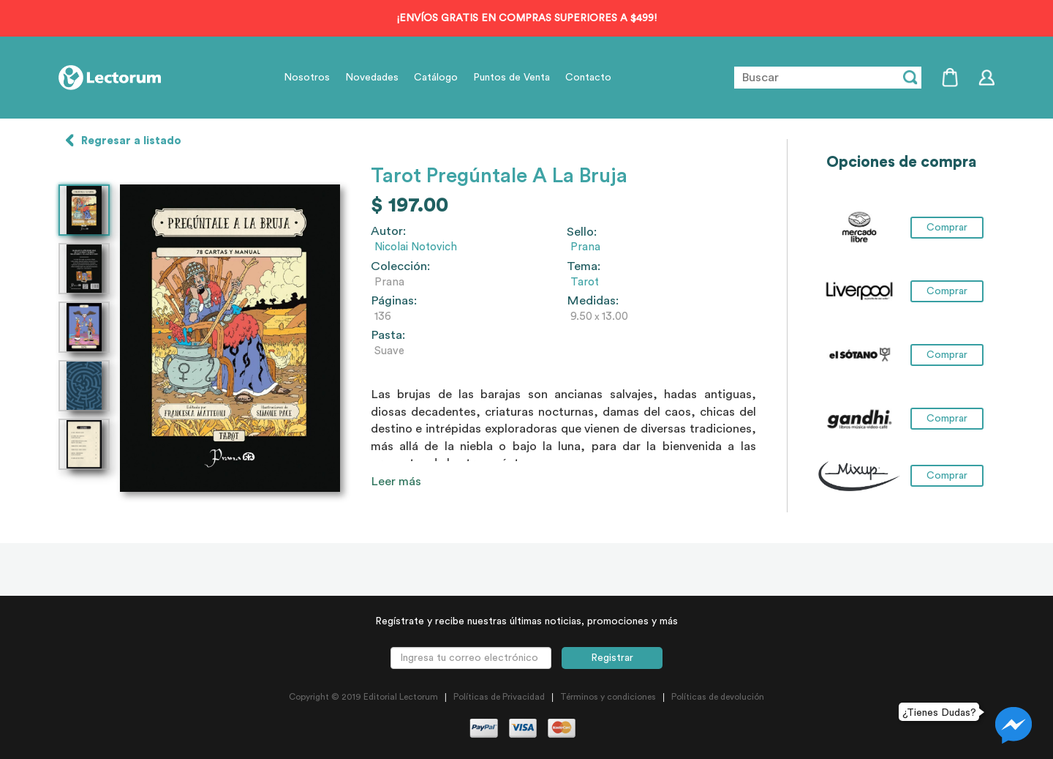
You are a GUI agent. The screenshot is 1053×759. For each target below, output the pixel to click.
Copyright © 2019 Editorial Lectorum (363, 696)
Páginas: (394, 301)
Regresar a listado (131, 140)
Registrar (612, 658)
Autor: (388, 231)
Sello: (582, 232)
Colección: (400, 266)
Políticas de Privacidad (499, 696)
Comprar (946, 228)
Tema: (583, 266)
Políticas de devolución (717, 696)
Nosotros (307, 77)
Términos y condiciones (608, 696)
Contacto (588, 77)
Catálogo (436, 77)
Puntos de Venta (511, 77)
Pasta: (388, 335)
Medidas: (593, 301)
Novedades (372, 77)
